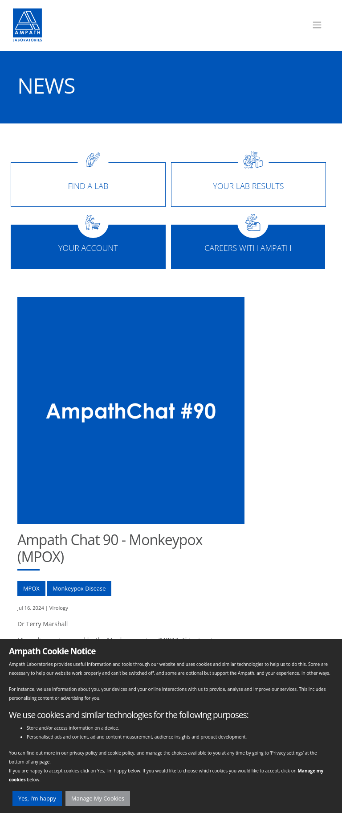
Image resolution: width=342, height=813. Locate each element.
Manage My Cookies (97, 798)
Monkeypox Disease (79, 588)
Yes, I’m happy (37, 798)
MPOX (31, 588)
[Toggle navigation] (317, 25)
